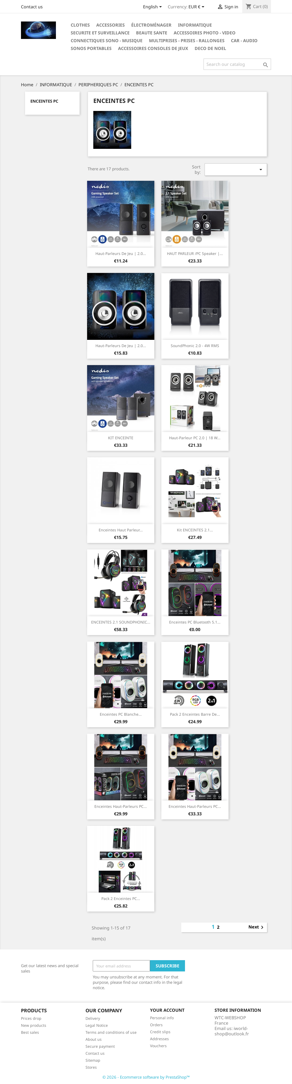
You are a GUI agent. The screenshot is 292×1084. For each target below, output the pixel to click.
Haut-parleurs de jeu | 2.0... (120, 253)
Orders (156, 1024)
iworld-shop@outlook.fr (232, 1031)
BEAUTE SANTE (151, 33)
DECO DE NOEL (210, 48)
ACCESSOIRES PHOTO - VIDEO (205, 33)
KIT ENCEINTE (120, 437)
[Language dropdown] (153, 7)
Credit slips (160, 1031)
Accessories (110, 25)
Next (256, 927)
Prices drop (31, 1018)
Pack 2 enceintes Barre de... (195, 714)
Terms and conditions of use (111, 1032)
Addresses (159, 1038)
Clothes (80, 25)
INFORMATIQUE (195, 25)
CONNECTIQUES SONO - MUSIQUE (107, 41)
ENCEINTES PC (44, 101)
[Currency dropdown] (197, 7)
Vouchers (158, 1045)
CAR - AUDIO (244, 41)
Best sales (30, 1032)
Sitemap (93, 1060)
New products (33, 1025)
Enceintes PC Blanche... (121, 714)
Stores (91, 1067)
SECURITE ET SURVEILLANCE (100, 33)
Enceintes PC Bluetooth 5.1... (194, 622)
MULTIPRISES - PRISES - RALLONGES (187, 41)
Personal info (162, 1017)
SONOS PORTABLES (91, 48)
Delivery (93, 1018)
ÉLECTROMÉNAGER (151, 25)
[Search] (237, 64)
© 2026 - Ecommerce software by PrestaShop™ (146, 1077)
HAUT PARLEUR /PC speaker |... (195, 253)
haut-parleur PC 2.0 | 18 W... (194, 437)
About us (94, 1039)
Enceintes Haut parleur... (121, 529)
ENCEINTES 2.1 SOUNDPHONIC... (120, 622)
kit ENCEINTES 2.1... (195, 529)
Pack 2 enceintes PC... (120, 898)
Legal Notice (97, 1025)
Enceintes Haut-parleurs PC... (120, 806)
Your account (167, 1010)
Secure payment (100, 1046)
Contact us (32, 7)
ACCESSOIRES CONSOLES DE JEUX (153, 48)
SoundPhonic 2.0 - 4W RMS (195, 345)
